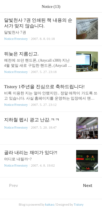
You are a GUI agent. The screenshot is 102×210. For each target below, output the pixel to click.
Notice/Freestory (16, 39)
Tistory (79, 204)
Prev (11, 185)
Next (90, 185)
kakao (49, 204)
